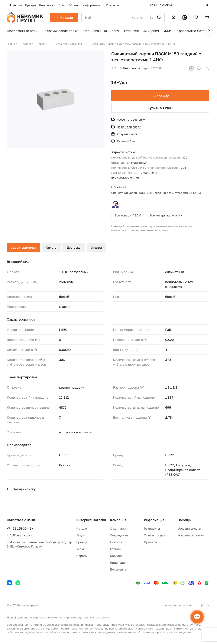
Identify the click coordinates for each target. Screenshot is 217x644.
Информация (154, 520)
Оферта (203, 605)
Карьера (116, 556)
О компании (119, 528)
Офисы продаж (155, 535)
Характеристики (23, 247)
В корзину (160, 96)
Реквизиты (152, 528)
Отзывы (96, 247)
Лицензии (117, 562)
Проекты (150, 542)
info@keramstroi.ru (20, 535)
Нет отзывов (130, 68)
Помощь (184, 520)
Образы (81, 556)
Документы (118, 569)
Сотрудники (119, 535)
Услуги (81, 549)
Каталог (82, 528)
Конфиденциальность (177, 605)
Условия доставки (191, 535)
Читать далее (183, 632)
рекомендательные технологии (88, 617)
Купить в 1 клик (160, 108)
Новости (116, 542)
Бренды (82, 542)
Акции (81, 535)
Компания (118, 520)
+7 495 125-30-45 (162, 5)
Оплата (51, 247)
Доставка (74, 247)
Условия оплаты (189, 528)
